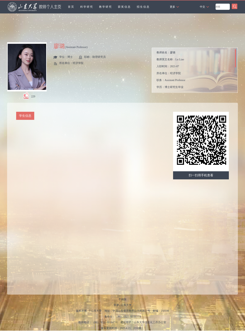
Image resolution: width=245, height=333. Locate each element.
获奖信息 (124, 6)
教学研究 (105, 6)
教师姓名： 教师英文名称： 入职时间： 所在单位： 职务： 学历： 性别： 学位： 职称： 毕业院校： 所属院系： (182, 71)
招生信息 (143, 6)
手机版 (122, 299)
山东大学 (126, 305)
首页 (71, 6)
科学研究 (86, 6)
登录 (116, 305)
